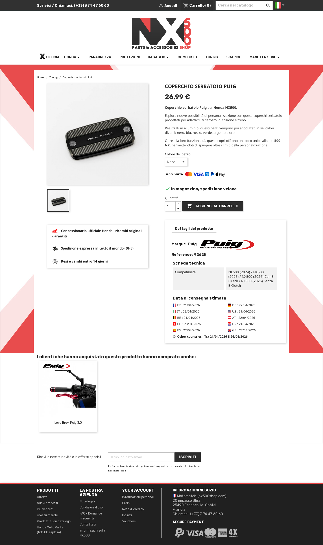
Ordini (126, 503)
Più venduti (45, 509)
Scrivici (44, 5)
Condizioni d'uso (91, 507)
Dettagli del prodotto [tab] (194, 229)
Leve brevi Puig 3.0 (68, 423)
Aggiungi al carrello (212, 206)
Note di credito (133, 509)
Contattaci (88, 524)
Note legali (87, 501)
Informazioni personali (138, 497)
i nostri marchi (47, 515)
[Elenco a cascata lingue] (280, 5)
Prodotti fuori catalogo (54, 521)
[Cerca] (244, 5)
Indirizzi (127, 515)
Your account (138, 490)
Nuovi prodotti (47, 503)
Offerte (42, 497)
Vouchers (129, 521)
